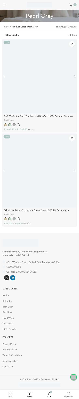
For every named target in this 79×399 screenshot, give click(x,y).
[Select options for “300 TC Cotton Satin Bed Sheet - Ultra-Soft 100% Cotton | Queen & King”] (72, 44)
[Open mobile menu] (4, 5)
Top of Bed (7, 323)
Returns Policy (9, 349)
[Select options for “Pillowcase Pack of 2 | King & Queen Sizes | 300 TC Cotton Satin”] (72, 138)
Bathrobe (7, 301)
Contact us (7, 366)
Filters (73, 35)
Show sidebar (13, 35)
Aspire (5, 295)
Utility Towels (9, 329)
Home (5, 26)
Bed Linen (9, 120)
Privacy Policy (9, 344)
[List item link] (39, 267)
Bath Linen (7, 306)
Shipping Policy (10, 361)
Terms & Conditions (12, 355)
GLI (56, 379)
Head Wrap (8, 317)
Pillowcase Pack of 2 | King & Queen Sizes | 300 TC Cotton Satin (36, 210)
